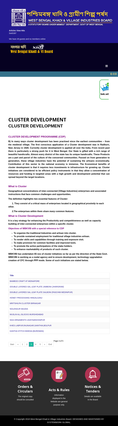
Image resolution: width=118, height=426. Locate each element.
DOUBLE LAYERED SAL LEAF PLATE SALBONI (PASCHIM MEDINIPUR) (41, 292)
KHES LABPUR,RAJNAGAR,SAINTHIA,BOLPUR (30, 325)
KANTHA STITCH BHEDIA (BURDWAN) (27, 331)
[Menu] (106, 66)
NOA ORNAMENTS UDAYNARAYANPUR (27, 320)
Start (12, 344)
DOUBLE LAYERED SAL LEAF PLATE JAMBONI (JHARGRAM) (37, 287)
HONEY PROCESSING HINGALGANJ (26, 298)
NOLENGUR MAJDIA (19, 309)
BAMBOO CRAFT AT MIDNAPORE (25, 281)
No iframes (59, 74)
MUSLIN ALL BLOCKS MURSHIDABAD (26, 314)
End (50, 344)
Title (12, 275)
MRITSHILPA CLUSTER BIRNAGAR (25, 303)
